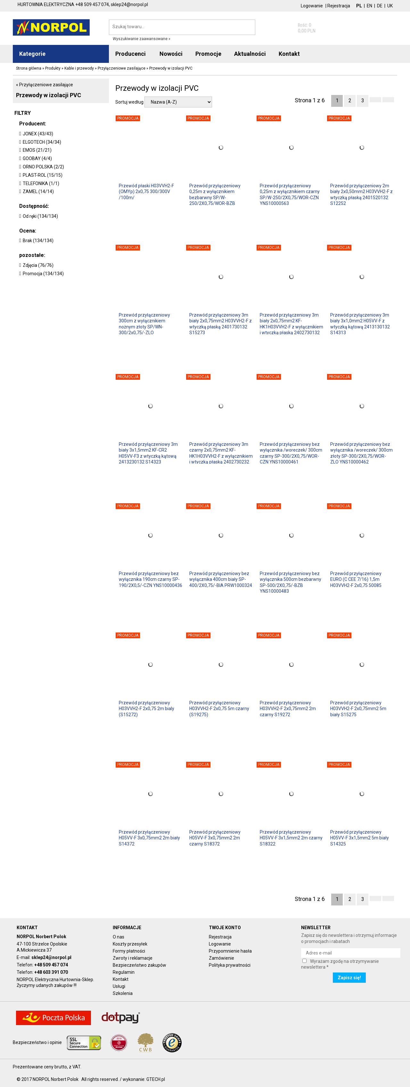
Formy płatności (129, 951)
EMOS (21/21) (37, 150)
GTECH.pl (155, 1079)
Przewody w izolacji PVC (48, 95)
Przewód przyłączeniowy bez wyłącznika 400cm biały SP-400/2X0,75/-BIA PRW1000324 (220, 579)
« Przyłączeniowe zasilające (44, 84)
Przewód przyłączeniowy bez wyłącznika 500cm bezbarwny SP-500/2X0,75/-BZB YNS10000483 (290, 582)
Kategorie (32, 53)
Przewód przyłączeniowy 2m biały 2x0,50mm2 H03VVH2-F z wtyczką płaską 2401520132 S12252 (361, 194)
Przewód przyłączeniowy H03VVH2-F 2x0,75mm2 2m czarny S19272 (288, 708)
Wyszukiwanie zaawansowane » (141, 39)
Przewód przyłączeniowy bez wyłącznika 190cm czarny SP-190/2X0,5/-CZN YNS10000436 (150, 579)
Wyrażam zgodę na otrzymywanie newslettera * (340, 964)
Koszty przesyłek (130, 944)
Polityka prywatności (229, 965)
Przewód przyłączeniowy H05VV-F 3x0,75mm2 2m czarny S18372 (215, 837)
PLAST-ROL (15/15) (42, 175)
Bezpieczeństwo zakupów (139, 965)
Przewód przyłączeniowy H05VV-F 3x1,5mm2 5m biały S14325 (359, 837)
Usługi (119, 986)
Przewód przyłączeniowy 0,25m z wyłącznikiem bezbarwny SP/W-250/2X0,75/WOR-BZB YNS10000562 (215, 194)
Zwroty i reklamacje (132, 958)
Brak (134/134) (38, 240)
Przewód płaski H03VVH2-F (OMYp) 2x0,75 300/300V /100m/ (146, 191)
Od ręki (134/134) (40, 216)
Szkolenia (123, 993)
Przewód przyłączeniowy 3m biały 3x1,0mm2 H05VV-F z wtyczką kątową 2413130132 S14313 (360, 323)
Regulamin (124, 972)
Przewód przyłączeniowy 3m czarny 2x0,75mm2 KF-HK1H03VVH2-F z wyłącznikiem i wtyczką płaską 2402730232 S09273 (221, 453)
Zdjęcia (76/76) (38, 265)
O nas (118, 936)
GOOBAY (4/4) (37, 158)
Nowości (171, 53)
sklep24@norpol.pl (51, 957)
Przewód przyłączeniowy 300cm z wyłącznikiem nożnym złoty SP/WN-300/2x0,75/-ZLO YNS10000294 (144, 323)
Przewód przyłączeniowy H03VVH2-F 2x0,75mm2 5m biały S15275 (358, 708)
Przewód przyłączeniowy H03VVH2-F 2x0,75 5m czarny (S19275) (219, 708)
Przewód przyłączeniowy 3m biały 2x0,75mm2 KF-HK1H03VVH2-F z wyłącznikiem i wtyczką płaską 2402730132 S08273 (291, 323)
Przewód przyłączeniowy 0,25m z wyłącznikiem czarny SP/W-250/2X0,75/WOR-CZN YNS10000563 (290, 194)
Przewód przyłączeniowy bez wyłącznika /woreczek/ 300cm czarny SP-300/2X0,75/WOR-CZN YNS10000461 (291, 453)
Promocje (208, 53)
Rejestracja (338, 5)
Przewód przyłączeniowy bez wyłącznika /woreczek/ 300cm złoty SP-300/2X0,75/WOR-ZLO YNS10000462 (361, 453)
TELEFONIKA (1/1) (41, 183)
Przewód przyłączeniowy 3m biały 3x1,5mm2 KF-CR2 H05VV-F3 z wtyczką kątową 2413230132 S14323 (148, 453)
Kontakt (120, 979)
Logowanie (312, 5)
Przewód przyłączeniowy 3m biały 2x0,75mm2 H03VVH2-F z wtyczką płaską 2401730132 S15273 (220, 323)
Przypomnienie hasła (230, 951)
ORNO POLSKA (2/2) (43, 166)
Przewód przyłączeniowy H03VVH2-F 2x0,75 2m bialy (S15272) (146, 708)
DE (379, 5)
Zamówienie (221, 958)
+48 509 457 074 (51, 964)
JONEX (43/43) (38, 133)
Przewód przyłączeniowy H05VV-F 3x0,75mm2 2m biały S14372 (149, 837)
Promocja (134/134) (43, 273)
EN (369, 5)
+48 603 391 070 (51, 972)
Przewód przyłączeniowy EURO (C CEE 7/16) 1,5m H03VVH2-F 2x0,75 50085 (355, 579)
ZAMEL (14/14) (38, 191)
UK (390, 5)
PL (359, 5)
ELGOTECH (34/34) (42, 142)
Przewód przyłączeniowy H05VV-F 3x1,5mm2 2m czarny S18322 (291, 837)
